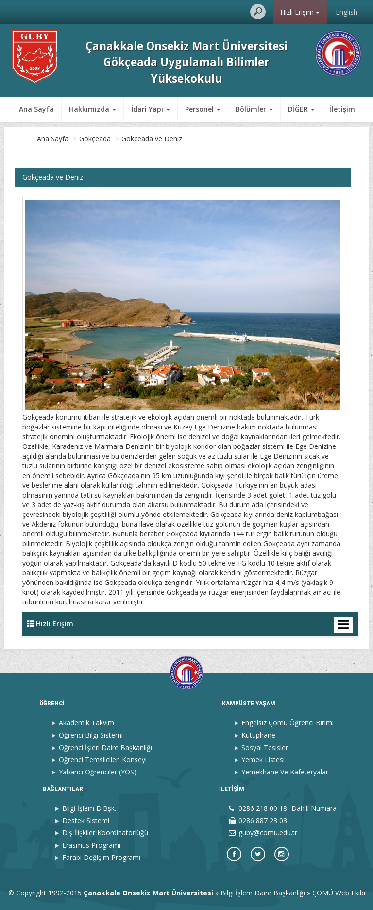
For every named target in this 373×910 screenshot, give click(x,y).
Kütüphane (258, 734)
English (346, 12)
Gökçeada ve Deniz (151, 138)
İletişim (290, 109)
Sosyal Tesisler (264, 747)
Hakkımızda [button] (92, 109)
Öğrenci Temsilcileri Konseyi (103, 759)
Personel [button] (202, 109)
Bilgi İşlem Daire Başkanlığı (262, 892)
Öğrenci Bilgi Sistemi (91, 734)
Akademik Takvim (86, 722)
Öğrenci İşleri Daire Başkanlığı (105, 747)
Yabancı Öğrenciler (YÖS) (97, 771)
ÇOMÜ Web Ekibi (338, 892)
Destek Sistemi (85, 820)
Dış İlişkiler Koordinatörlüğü (105, 832)
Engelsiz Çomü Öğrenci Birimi (287, 722)
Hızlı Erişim (300, 12)
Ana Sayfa (36, 109)
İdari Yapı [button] (150, 109)
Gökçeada (95, 138)
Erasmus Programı (91, 845)
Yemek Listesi (263, 759)
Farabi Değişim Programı (101, 857)
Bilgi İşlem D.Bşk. (89, 808)
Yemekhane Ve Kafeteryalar (284, 771)
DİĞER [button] (249, 109)
